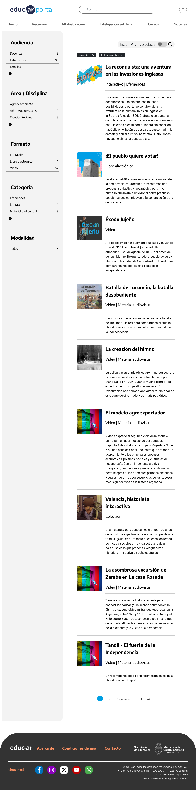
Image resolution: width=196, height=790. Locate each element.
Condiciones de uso (79, 748)
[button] (10, 74)
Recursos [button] (39, 24)
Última (145, 699)
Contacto (113, 748)
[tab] (84, 44)
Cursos (153, 24)
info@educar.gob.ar (176, 778)
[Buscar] (121, 9)
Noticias (180, 24)
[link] (183, 9)
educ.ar (130, 766)
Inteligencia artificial (116, 24)
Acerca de (45, 748)
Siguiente (124, 699)
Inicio (13, 24)
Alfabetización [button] (73, 24)
